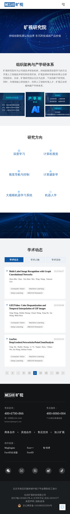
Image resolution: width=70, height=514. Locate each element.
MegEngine (10, 448)
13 (46, 373)
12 (41, 373)
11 (35, 373)
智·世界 (46, 448)
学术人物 (35, 259)
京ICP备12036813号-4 (21, 498)
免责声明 (29, 501)
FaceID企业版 (11, 452)
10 (29, 373)
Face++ (30, 448)
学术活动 (56, 259)
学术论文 (14, 259)
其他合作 (26, 432)
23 (57, 373)
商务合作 (10, 432)
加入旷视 (59, 432)
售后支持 (43, 432)
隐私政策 (40, 501)
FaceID (30, 452)
